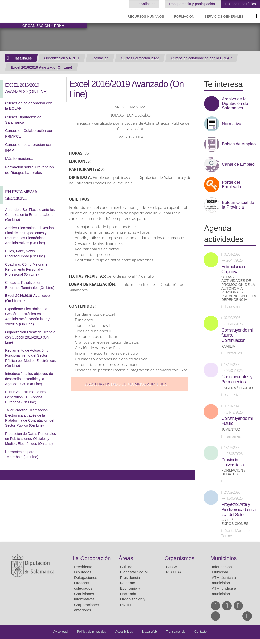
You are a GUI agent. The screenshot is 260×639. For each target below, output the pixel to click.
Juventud (230, 429)
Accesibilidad (124, 631)
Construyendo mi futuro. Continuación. (236, 335)
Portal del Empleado (231, 184)
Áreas (126, 558)
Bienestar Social (134, 572)
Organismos (180, 558)
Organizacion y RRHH (61, 58)
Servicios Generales (223, 16)
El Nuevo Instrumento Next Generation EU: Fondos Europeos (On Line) (26, 397)
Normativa (231, 124)
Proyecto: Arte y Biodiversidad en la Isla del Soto (238, 509)
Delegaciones (85, 577)
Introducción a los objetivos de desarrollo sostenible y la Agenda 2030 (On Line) (29, 379)
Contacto (200, 631)
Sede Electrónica (242, 4)
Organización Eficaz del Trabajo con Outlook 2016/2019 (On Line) (30, 337)
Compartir (6, 475)
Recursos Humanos (145, 16)
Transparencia (175, 631)
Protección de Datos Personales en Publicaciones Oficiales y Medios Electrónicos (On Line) (30, 438)
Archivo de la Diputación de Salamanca (235, 103)
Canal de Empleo (238, 164)
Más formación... (19, 158)
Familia (228, 346)
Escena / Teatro (237, 388)
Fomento (127, 583)
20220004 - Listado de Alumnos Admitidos (125, 384)
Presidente (83, 567)
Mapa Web (149, 631)
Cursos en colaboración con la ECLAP (201, 58)
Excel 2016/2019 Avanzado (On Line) (41, 67)
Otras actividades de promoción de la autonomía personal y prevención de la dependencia (238, 288)
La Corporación (92, 558)
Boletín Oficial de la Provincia (238, 205)
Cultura (126, 567)
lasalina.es (23, 58)
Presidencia (130, 577)
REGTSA (174, 572)
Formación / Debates (233, 472)
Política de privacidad (91, 631)
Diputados (82, 572)
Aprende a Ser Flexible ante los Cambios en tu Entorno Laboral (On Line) (30, 215)
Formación (184, 16)
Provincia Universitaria (232, 462)
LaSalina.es (145, 4)
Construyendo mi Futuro (236, 421)
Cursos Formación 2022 (140, 58)
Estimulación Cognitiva (233, 269)
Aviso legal (60, 631)
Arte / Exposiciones (234, 522)
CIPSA (171, 567)
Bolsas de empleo (239, 144)
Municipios (223, 558)
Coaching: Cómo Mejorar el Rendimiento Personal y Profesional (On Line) (26, 269)
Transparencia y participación (192, 4)
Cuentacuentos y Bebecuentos (236, 379)
